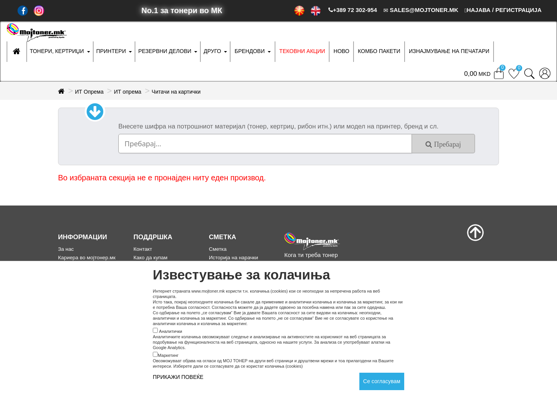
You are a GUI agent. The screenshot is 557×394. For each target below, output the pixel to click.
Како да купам (150, 257)
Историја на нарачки (233, 257)
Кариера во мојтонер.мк (87, 257)
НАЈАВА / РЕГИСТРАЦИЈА (503, 10)
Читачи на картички (176, 92)
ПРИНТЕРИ (111, 51)
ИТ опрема (127, 92)
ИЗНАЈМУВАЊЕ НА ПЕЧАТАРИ (449, 51)
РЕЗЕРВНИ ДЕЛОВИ (164, 51)
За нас (66, 249)
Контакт (142, 249)
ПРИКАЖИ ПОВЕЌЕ (178, 377)
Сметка (218, 249)
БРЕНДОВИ (249, 51)
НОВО (341, 51)
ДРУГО (212, 51)
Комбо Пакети (379, 51)
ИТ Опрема (89, 92)
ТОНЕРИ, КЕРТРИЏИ (57, 51)
